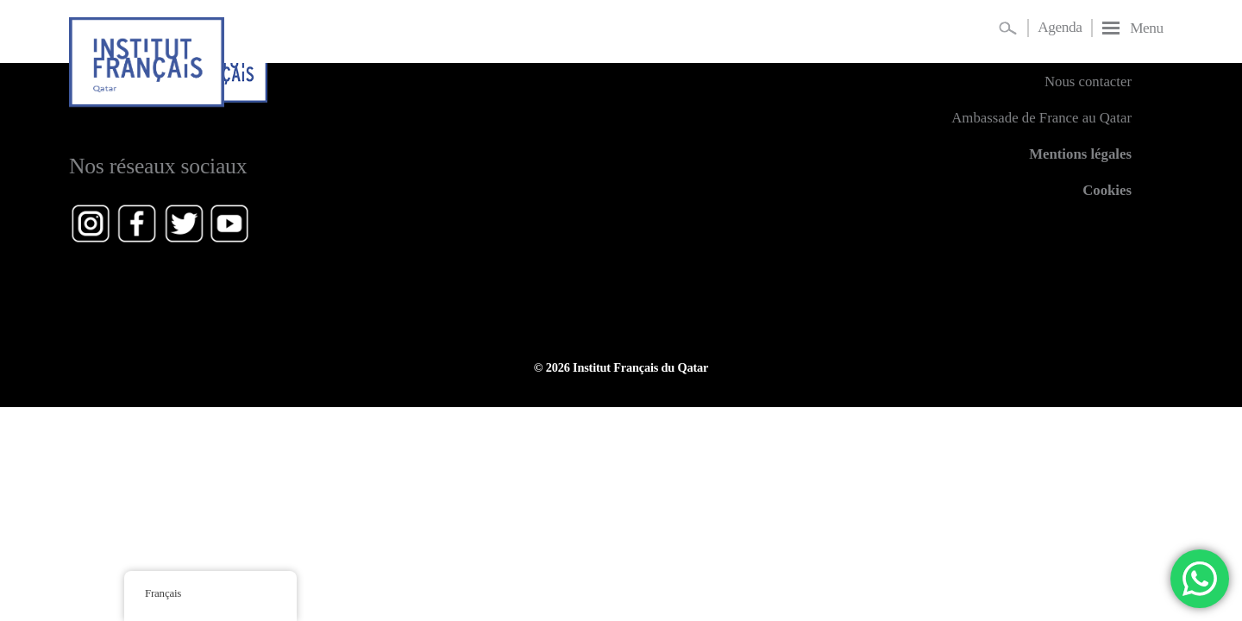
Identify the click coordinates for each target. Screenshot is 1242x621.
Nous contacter (1088, 81)
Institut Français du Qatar (640, 367)
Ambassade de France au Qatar (1041, 118)
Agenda (1060, 27)
